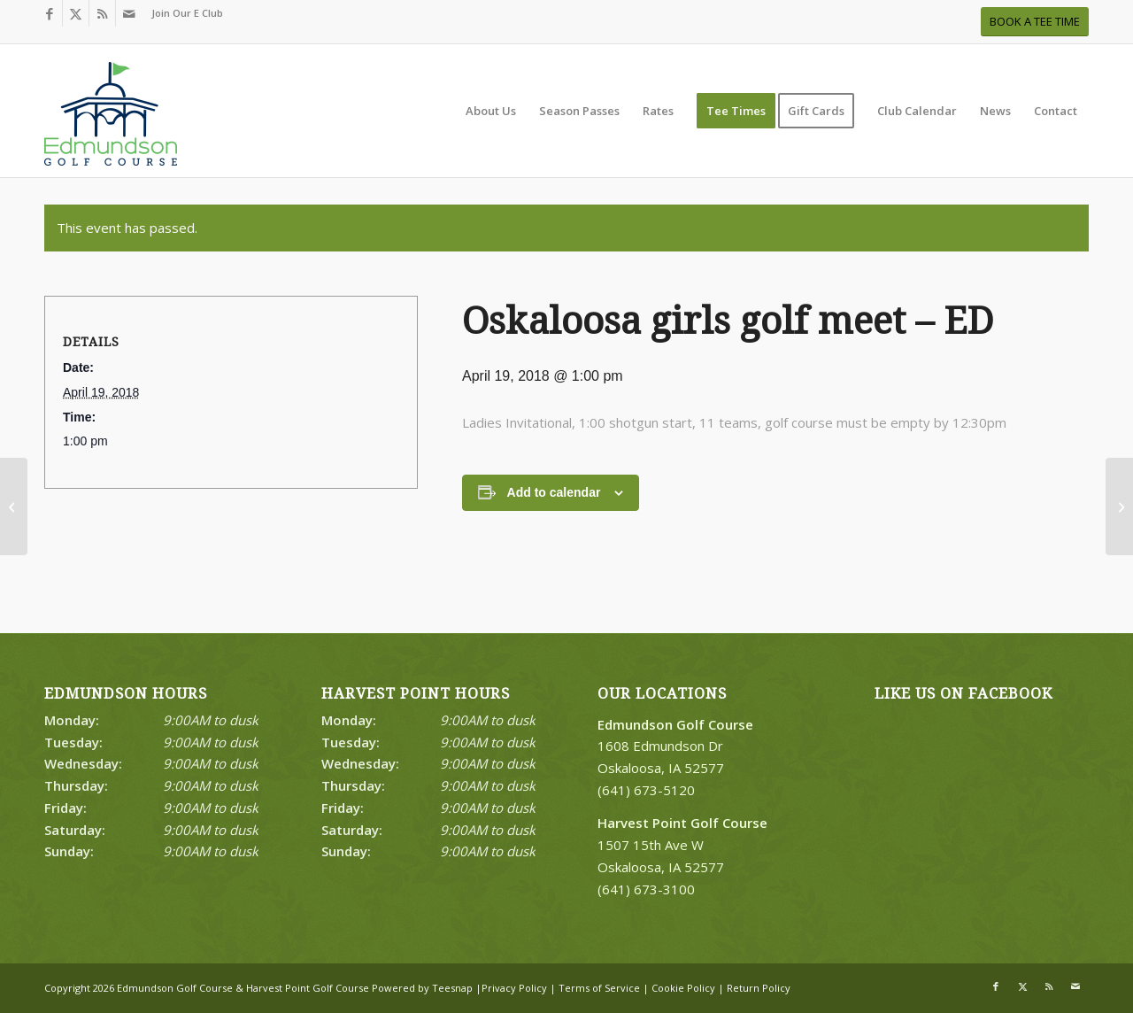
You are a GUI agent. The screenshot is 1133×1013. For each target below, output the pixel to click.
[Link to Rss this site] (102, 13)
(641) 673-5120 (646, 790)
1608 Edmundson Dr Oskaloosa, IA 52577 (675, 746)
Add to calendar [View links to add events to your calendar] (554, 492)
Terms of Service (599, 987)
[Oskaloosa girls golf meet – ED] (13, 506)
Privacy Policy (514, 987)
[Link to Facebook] (49, 13)
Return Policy (758, 987)
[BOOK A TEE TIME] (1035, 21)
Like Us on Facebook (963, 693)
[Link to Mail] (129, 13)
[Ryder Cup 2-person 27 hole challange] (1119, 506)
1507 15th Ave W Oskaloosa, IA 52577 (682, 845)
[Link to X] (76, 13)
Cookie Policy (683, 987)
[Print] (110, 119)
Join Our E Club (187, 12)
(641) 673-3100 (646, 889)
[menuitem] (183, 13)
